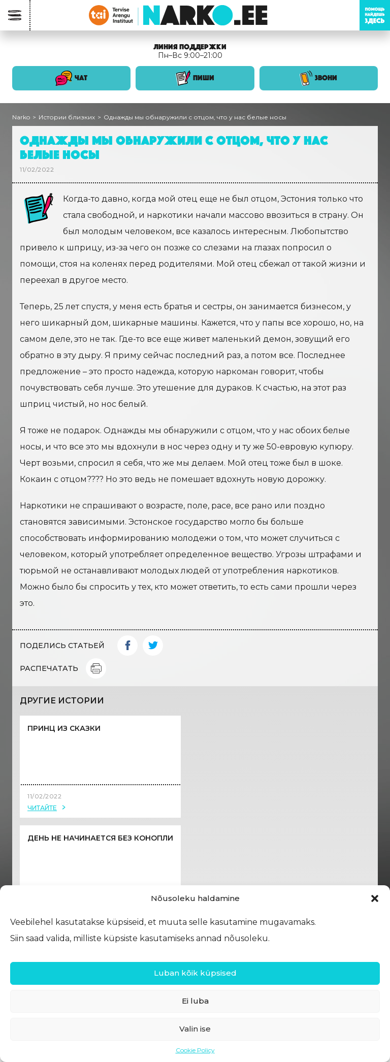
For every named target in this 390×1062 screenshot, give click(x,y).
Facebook (127, 645)
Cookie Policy (195, 1050)
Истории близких (67, 117)
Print (96, 668)
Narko (21, 117)
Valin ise (195, 1029)
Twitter (153, 645)
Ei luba (195, 1001)
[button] (375, 898)
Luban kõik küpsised (195, 973)
